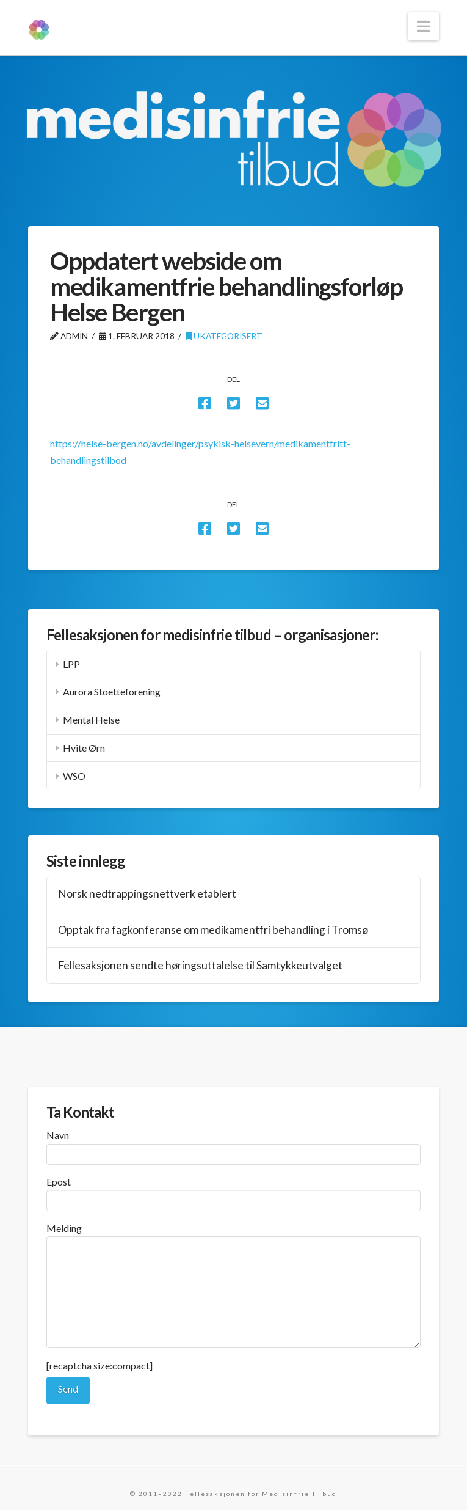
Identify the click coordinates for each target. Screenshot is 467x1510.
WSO (74, 776)
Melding (233, 1236)
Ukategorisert (224, 336)
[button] (423, 26)
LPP (71, 664)
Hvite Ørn (84, 747)
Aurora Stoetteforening (112, 691)
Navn (233, 1145)
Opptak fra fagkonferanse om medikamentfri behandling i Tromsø (213, 929)
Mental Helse (91, 719)
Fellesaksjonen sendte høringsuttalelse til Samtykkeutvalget (200, 965)
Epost (233, 1192)
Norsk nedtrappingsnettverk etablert (147, 893)
